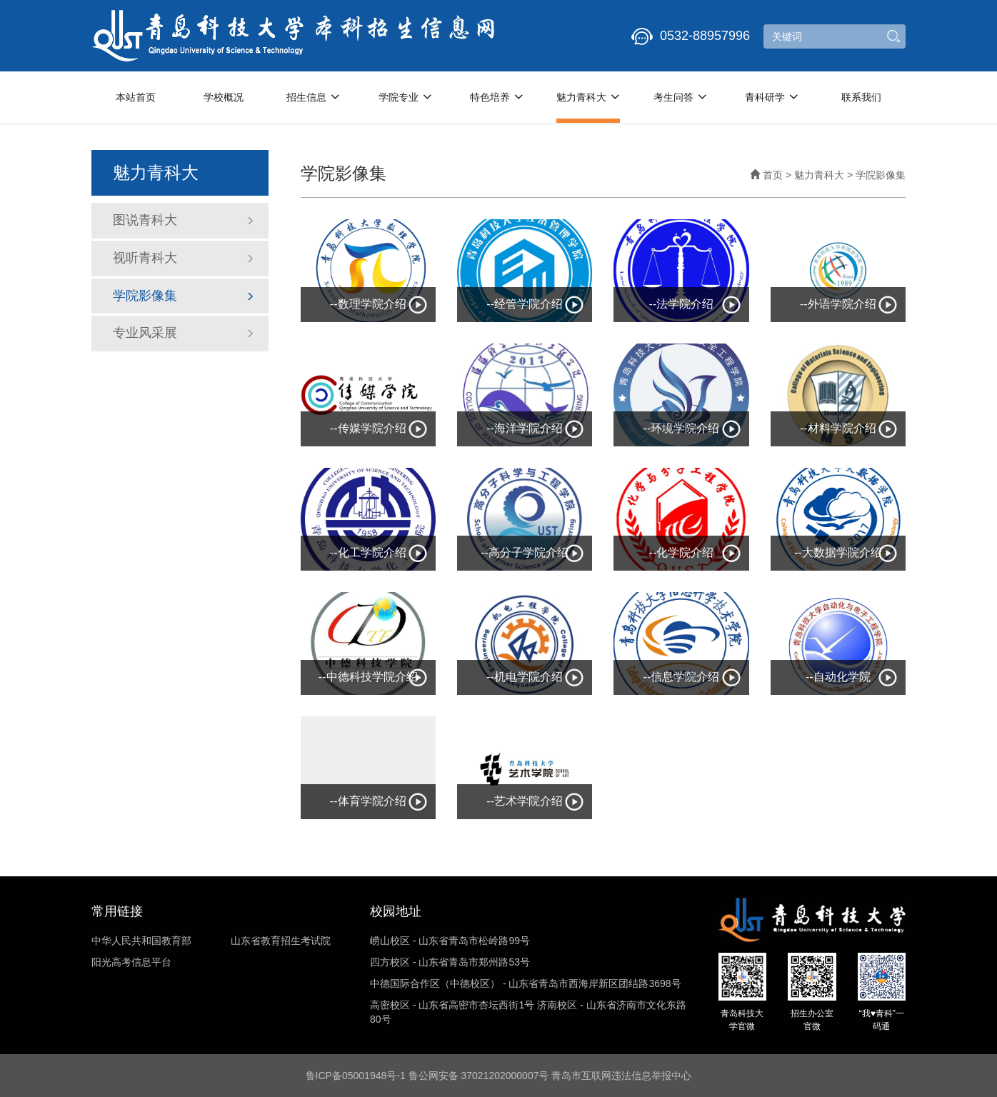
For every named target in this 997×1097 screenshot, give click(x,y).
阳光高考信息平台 (131, 962)
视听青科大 (183, 258)
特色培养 (496, 97)
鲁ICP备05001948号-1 (356, 1075)
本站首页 (136, 97)
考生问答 (680, 97)
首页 (766, 175)
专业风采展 (183, 333)
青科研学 (771, 97)
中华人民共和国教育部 (141, 940)
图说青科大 (183, 220)
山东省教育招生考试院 (281, 940)
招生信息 (313, 97)
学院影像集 (183, 296)
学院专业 (405, 97)
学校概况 (224, 97)
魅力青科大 (588, 97)
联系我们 (861, 97)
